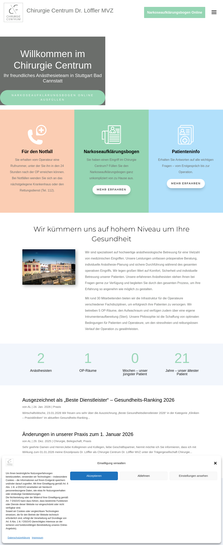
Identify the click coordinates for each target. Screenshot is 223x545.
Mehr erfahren (111, 189)
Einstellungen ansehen (193, 475)
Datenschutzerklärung (19, 537)
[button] (215, 463)
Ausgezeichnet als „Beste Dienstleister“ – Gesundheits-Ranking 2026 (98, 400)
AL (29, 406)
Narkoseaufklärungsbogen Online (174, 12)
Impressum (37, 537)
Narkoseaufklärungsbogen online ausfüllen (53, 97)
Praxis (57, 406)
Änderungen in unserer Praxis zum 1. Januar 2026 (77, 434)
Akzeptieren (93, 475)
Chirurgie (59, 441)
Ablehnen (144, 475)
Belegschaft (74, 441)
